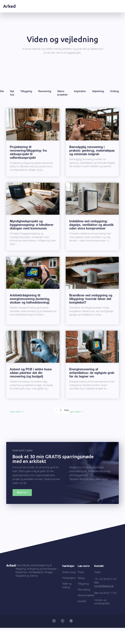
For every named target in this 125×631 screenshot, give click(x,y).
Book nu (21, 492)
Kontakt (82, 601)
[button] (120, 4)
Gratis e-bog (68, 572)
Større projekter (86, 595)
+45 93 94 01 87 (108, 579)
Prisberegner (69, 578)
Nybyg (81, 578)
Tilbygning (83, 584)
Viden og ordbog (66, 586)
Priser (81, 572)
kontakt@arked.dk (104, 586)
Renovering (84, 590)
